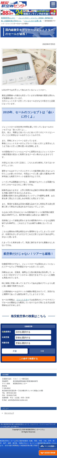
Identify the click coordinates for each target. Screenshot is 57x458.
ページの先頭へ (49, 446)
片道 (15, 351)
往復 (42, 351)
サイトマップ (9, 413)
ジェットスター (22, 300)
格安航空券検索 (49, 453)
